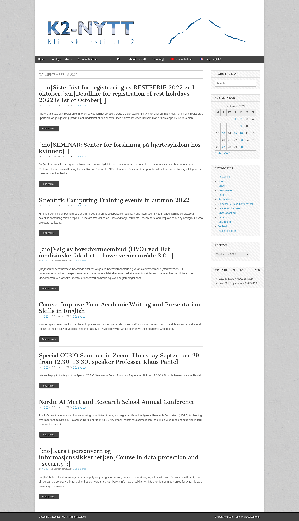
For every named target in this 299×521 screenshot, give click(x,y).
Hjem (41, 59)
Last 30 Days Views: (231, 278)
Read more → (49, 128)
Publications (225, 199)
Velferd (222, 226)
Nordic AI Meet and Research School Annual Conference (117, 401)
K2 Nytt (61, 516)
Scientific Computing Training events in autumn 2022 (114, 200)
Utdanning (224, 217)
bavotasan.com (252, 516)
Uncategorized (227, 212)
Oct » (227, 152)
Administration (87, 59)
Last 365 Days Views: (232, 283)
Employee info (59, 59)
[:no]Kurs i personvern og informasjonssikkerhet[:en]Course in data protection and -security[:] (119, 457)
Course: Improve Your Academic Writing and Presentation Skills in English (119, 307)
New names (225, 190)
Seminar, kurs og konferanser (235, 203)
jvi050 (45, 105)
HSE (105, 59)
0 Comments (79, 105)
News (221, 185)
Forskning (224, 176)
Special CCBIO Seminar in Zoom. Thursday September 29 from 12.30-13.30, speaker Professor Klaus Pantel (119, 358)
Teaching (158, 59)
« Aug (218, 152)
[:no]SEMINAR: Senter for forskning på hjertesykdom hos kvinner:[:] (120, 148)
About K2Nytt (137, 59)
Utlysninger (225, 221)
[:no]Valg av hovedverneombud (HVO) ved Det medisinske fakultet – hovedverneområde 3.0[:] (106, 252)
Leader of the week (229, 208)
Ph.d (221, 194)
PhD (119, 59)
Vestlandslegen (227, 230)
